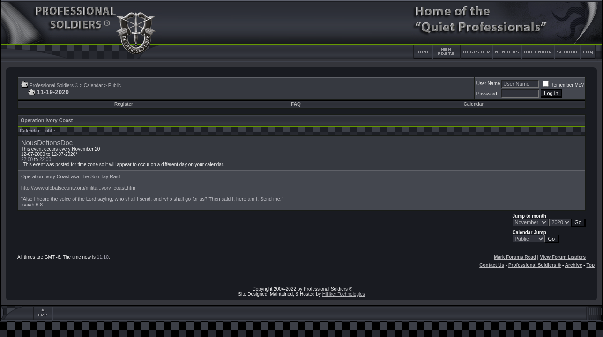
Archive (573, 265)
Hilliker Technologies (343, 294)
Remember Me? (563, 85)
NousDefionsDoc (47, 143)
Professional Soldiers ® (54, 85)
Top (590, 265)
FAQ (296, 104)
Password (486, 93)
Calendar (93, 85)
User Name (488, 83)
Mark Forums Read (515, 257)
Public (114, 85)
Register (123, 104)
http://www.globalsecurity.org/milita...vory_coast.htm (78, 187)
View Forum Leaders (563, 257)
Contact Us (491, 265)
